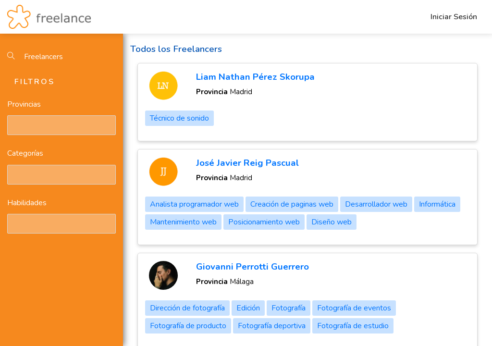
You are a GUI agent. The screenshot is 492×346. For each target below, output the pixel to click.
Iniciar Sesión (453, 17)
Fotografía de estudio (353, 326)
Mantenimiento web (183, 222)
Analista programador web (194, 204)
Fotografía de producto (188, 326)
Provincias (24, 104)
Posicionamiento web (264, 222)
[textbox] (12, 125)
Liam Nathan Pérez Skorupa (255, 77)
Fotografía (288, 308)
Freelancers (35, 56)
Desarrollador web (376, 204)
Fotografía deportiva (272, 326)
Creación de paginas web (291, 204)
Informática (437, 204)
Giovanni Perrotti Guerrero (252, 266)
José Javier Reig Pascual (247, 163)
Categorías (25, 153)
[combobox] (61, 125)
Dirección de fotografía (187, 308)
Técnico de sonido (179, 118)
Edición (248, 308)
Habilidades (27, 203)
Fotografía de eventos (354, 308)
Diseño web (331, 222)
